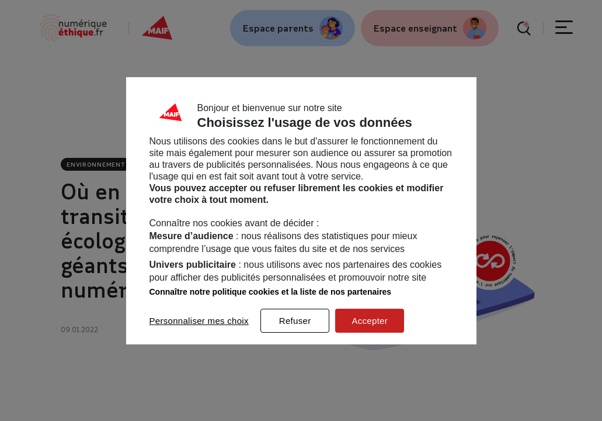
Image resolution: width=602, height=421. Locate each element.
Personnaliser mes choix (199, 321)
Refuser (295, 321)
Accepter (370, 321)
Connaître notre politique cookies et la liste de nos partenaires (270, 291)
